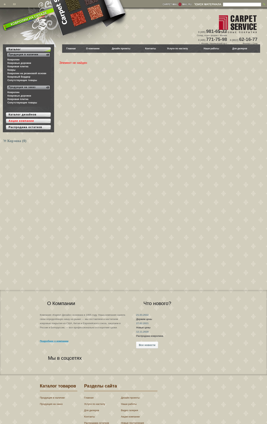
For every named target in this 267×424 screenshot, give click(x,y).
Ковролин (13, 59)
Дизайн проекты (121, 48)
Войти (176, 392)
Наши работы (211, 48)
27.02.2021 (116, 323)
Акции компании (130, 400)
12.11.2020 (116, 331)
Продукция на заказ (51, 388)
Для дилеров (239, 48)
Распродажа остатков (98, 407)
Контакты (150, 48)
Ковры (11, 70)
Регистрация (190, 392)
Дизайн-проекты (130, 381)
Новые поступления (132, 407)
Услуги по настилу (177, 48)
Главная (71, 48)
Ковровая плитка (17, 66)
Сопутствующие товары (22, 80)
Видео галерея (130, 394)
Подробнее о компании (54, 349)
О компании (93, 48)
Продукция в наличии (52, 381)
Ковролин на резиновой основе (26, 73)
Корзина (17, 141)
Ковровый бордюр (18, 77)
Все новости (121, 345)
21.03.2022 (116, 315)
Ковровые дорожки (19, 63)
